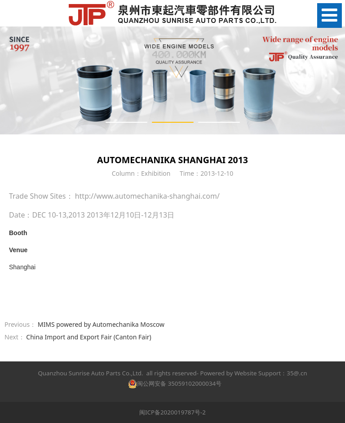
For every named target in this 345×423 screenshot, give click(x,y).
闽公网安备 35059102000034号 (174, 383)
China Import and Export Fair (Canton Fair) (88, 337)
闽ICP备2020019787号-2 (172, 412)
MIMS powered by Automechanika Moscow (101, 324)
